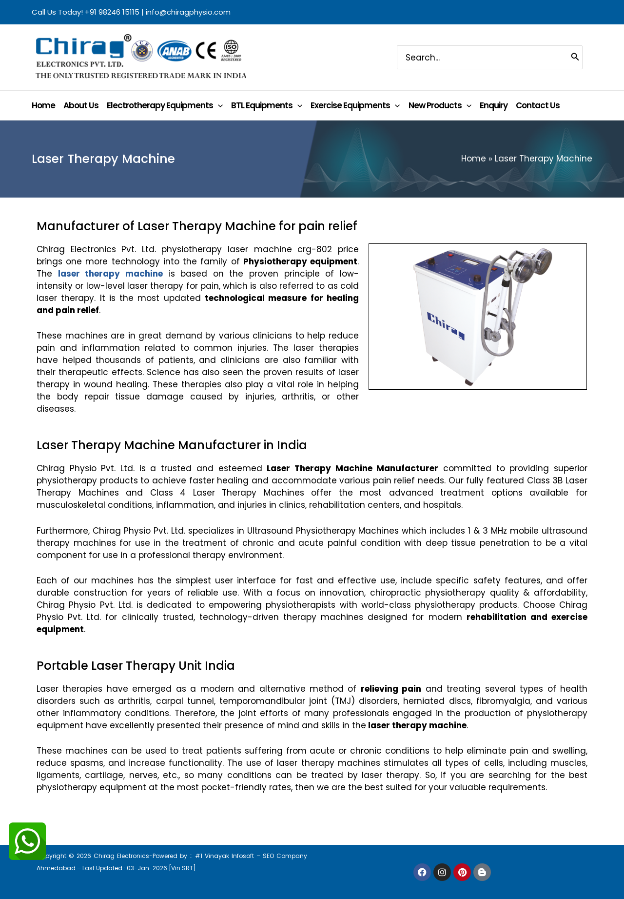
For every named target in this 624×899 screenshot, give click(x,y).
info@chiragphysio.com (188, 12)
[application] (218, 105)
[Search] (575, 57)
